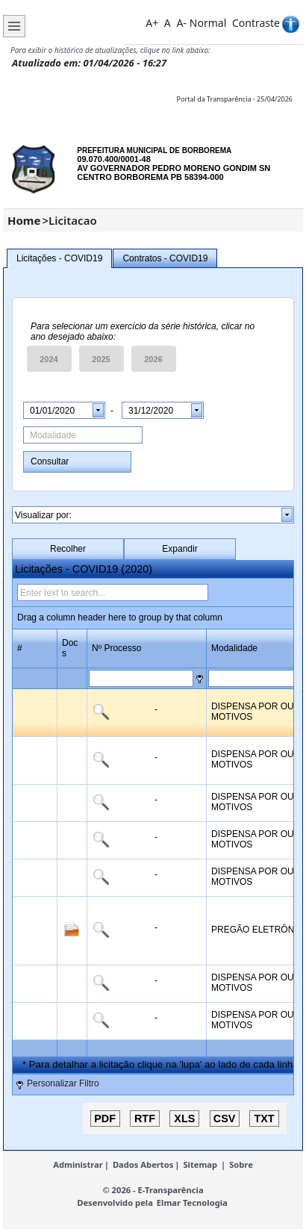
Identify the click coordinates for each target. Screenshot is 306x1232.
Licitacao (73, 220)
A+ (152, 23)
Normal (208, 23)
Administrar (78, 1164)
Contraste (256, 23)
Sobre (241, 1164)
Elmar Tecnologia (192, 1202)
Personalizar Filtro (63, 1083)
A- (181, 23)
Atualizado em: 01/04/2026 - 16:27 (89, 62)
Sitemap (200, 1164)
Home (23, 220)
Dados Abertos (143, 1164)
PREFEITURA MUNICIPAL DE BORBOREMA (154, 150)
